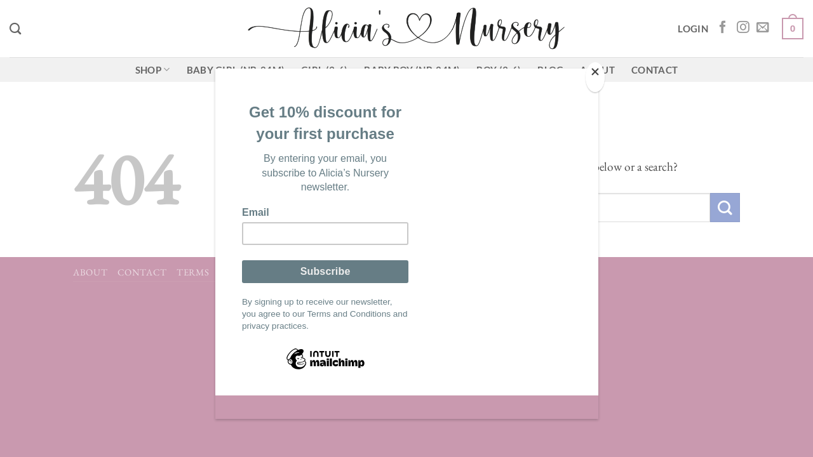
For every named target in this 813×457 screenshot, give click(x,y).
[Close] (595, 77)
